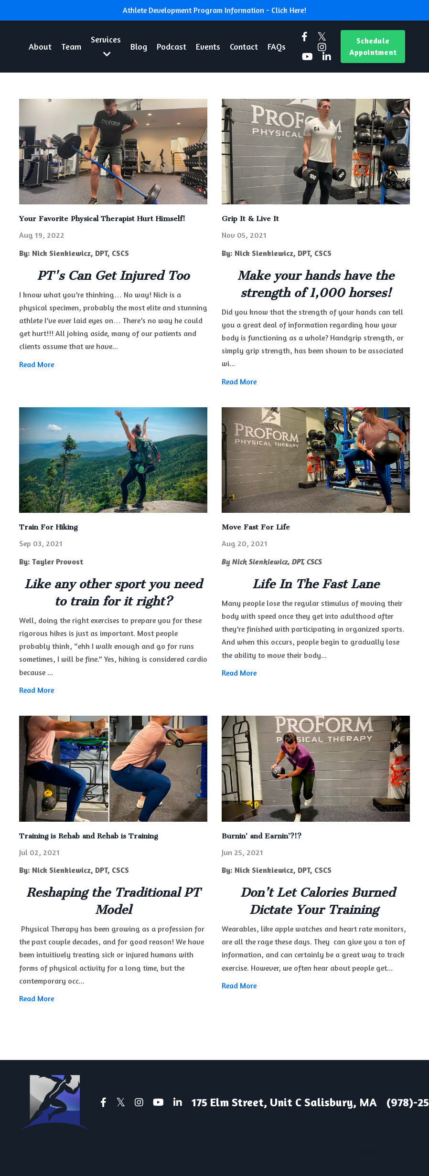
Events (208, 46)
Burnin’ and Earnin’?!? (261, 836)
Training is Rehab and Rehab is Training (88, 836)
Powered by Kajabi (382, 1151)
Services (106, 46)
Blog (139, 46)
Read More (36, 364)
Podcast (172, 46)
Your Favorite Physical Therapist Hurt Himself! (102, 218)
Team (71, 46)
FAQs (277, 46)
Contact (245, 46)
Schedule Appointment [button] (373, 46)
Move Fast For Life (256, 527)
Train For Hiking (48, 527)
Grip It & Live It (250, 218)
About (40, 46)
